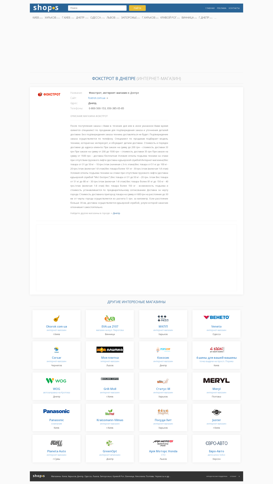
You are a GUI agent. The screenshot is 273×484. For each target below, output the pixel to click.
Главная (210, 8)
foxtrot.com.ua (96, 98)
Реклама (221, 8)
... (215, 17)
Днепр (80, 17)
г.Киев (66, 17)
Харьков (50, 17)
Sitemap (233, 476)
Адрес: (74, 103)
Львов (111, 17)
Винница (188, 17)
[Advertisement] (136, 47)
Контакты (234, 8)
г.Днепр (204, 17)
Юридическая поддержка (216, 476)
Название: (76, 92)
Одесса (95, 17)
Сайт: (73, 98)
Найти (137, 8)
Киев (36, 17)
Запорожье (129, 17)
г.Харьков (148, 17)
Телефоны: (76, 108)
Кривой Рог (168, 17)
